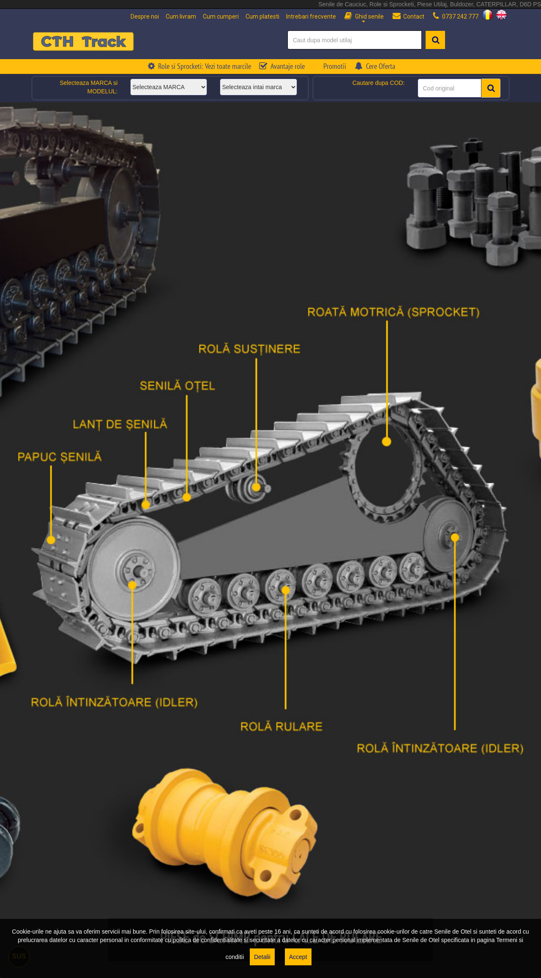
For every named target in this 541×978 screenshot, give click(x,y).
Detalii (262, 956)
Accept (298, 956)
